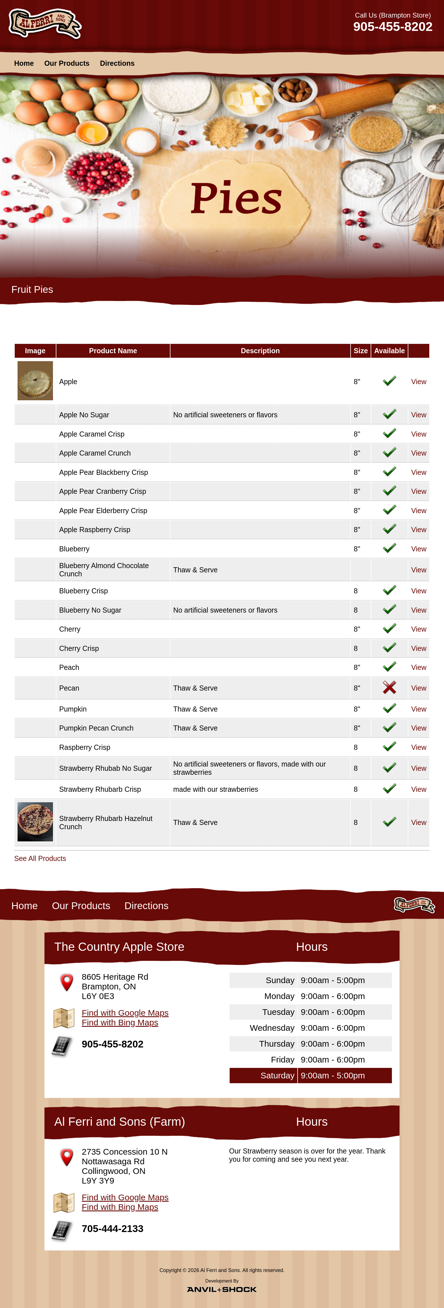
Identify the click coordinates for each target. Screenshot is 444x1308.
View (418, 382)
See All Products (40, 858)
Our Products (66, 63)
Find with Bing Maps (120, 1022)
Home (24, 63)
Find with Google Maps (125, 1012)
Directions (117, 63)
